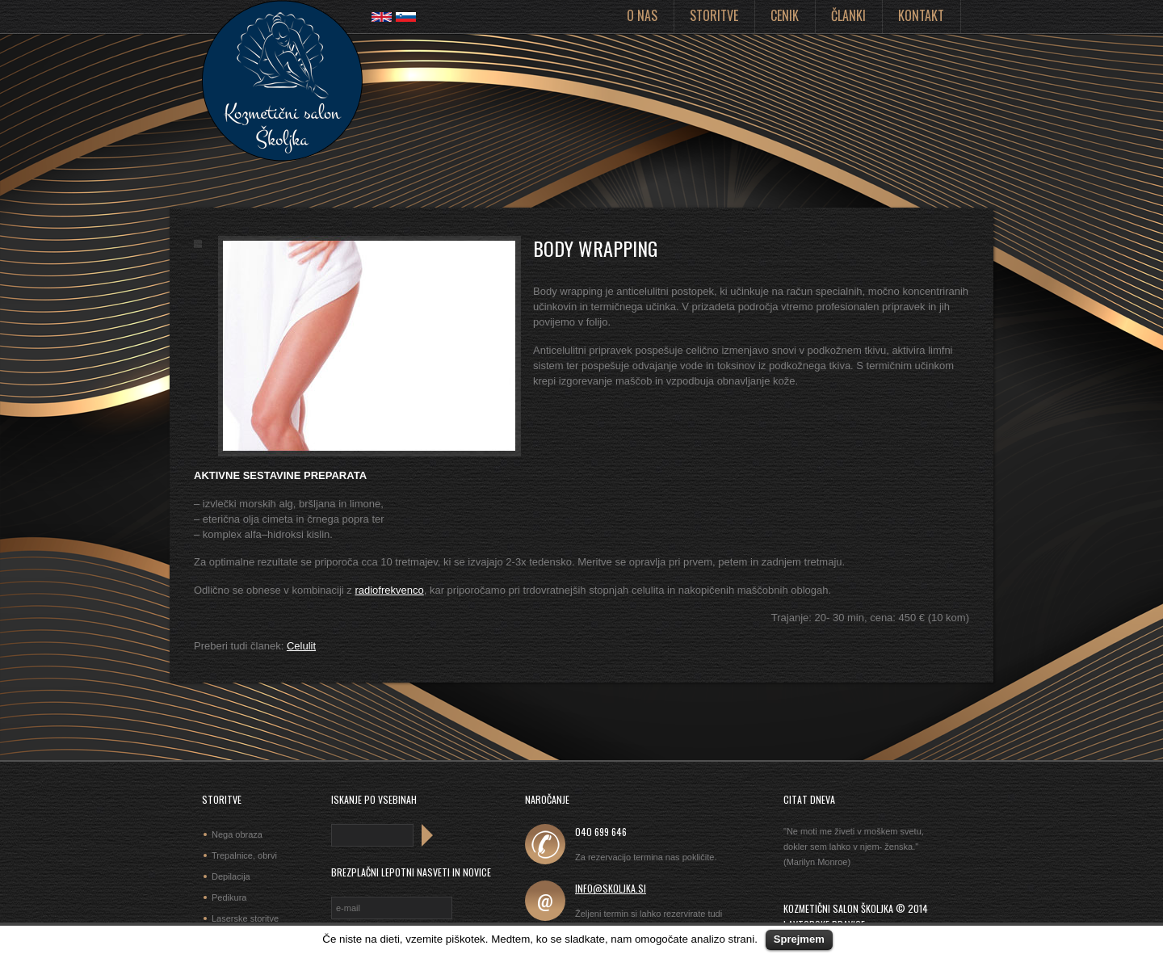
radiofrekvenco (389, 590)
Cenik (784, 15)
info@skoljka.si (610, 888)
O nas (642, 15)
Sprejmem (799, 939)
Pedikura (229, 897)
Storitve (714, 15)
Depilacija (231, 876)
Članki (848, 15)
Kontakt (921, 15)
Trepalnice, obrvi (244, 855)
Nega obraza (237, 834)
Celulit (301, 646)
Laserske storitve (245, 918)
